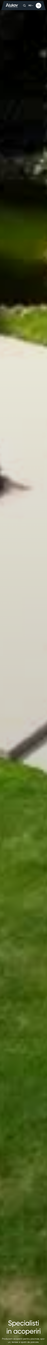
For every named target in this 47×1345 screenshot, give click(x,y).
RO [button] (30, 5)
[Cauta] (24, 5)
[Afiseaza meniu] (38, 5)
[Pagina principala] (12, 5)
